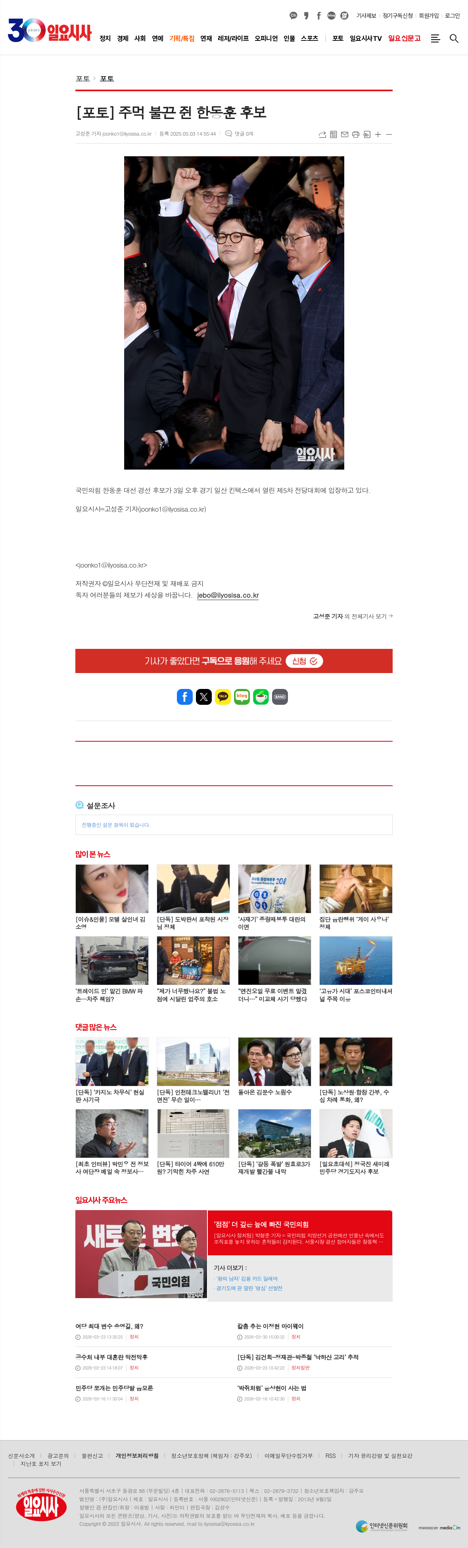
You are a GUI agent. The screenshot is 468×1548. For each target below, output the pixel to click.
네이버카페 (261, 697)
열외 (344, 16)
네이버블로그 (332, 16)
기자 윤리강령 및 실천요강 (380, 1456)
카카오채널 (293, 16)
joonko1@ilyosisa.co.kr (111, 565)
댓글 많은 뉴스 (95, 1027)
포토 (82, 78)
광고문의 (58, 1456)
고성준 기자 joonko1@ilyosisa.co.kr (113, 133)
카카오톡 (223, 697)
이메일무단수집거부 (289, 1456)
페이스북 (319, 16)
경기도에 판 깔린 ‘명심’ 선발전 (250, 1288)
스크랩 (366, 134)
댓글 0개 (244, 133)
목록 (333, 134)
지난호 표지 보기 (41, 1463)
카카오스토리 (306, 16)
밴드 (280, 697)
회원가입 (429, 15)
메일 (344, 134)
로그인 (452, 15)
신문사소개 (21, 1456)
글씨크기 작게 (389, 134)
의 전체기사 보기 (350, 616)
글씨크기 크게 (378, 134)
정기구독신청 (397, 15)
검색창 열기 (454, 38)
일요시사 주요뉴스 (101, 1200)
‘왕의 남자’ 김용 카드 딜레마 (247, 1278)
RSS (331, 1456)
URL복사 (322, 134)
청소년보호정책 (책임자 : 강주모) (211, 1456)
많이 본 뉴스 (92, 854)
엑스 (204, 697)
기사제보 (366, 15)
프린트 (355, 134)
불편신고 (92, 1456)
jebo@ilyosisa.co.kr (228, 595)
